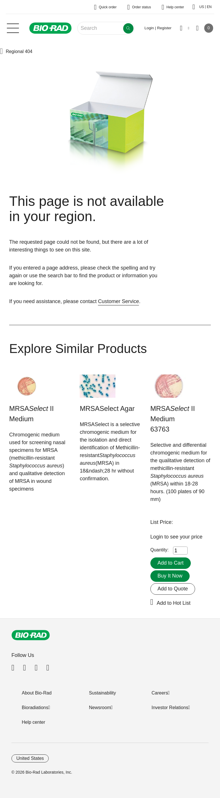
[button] (1, 51)
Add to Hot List (173, 603)
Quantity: (159, 549)
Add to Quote (173, 589)
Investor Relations (170, 707)
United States (30, 758)
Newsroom (100, 707)
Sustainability (102, 692)
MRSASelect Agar (107, 408)
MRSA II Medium (31, 414)
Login (157, 537)
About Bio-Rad (37, 692)
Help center (33, 722)
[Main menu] (13, 27)
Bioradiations (35, 707)
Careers (160, 692)
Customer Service (118, 301)
